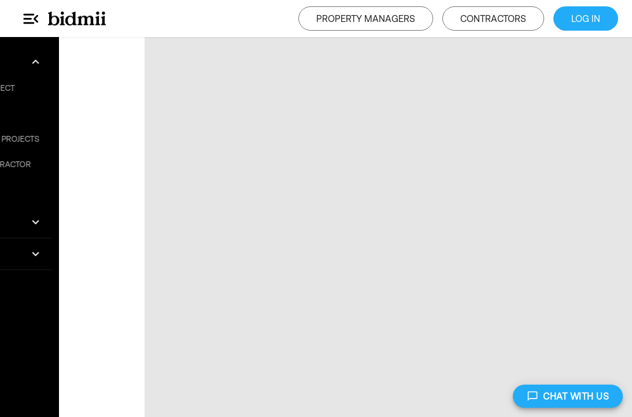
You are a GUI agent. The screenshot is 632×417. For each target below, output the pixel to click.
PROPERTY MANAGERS (366, 18)
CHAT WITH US (568, 396)
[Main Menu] (31, 19)
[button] (72, 62)
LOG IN (586, 18)
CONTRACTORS (493, 18)
